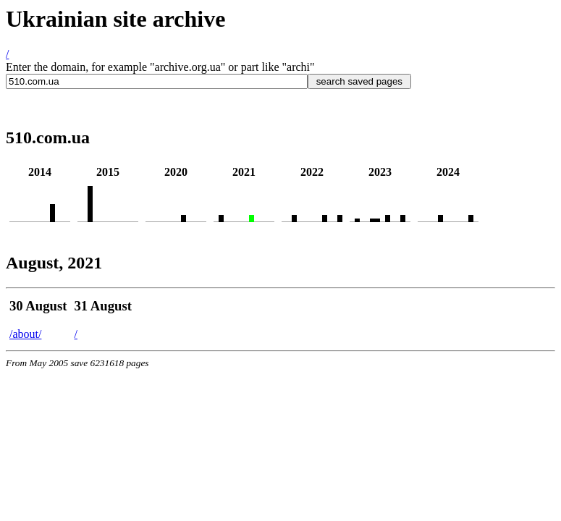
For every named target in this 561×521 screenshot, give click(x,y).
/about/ (25, 334)
